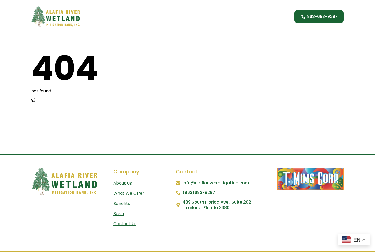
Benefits (221, 17)
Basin (244, 17)
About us (122, 183)
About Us (154, 17)
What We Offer (188, 17)
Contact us (124, 224)
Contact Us (271, 17)
